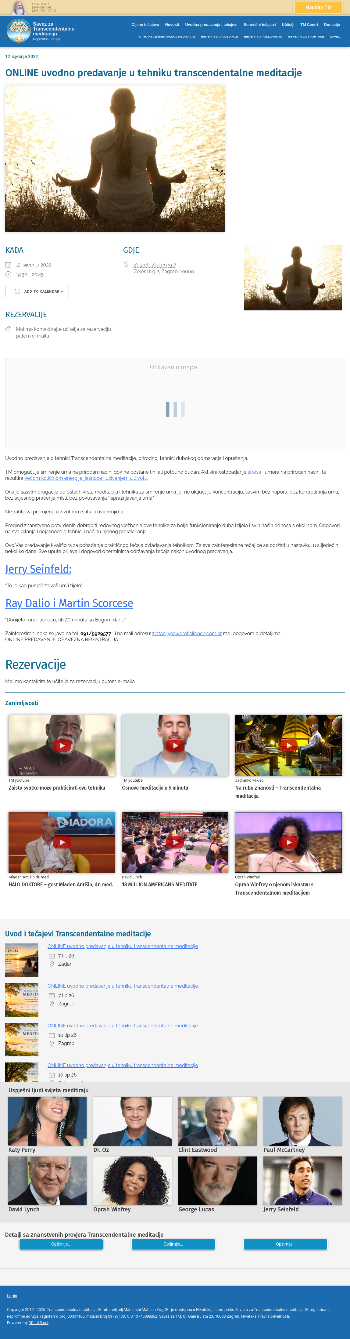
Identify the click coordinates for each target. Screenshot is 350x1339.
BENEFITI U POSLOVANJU (263, 36)
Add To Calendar (37, 291)
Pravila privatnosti (273, 1316)
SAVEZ (335, 36)
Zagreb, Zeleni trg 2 (155, 265)
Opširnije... (61, 1244)
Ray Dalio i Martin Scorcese (69, 603)
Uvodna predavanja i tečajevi (211, 25)
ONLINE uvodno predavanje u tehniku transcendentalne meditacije (123, 946)
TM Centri (309, 25)
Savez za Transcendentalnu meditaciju (54, 29)
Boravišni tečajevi (260, 25)
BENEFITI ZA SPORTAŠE (306, 36)
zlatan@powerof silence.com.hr (187, 633)
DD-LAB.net (38, 1322)
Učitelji (288, 25)
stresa (254, 472)
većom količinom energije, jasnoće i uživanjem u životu (86, 478)
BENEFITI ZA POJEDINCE (219, 36)
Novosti (172, 25)
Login (12, 1296)
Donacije (332, 25)
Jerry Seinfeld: (38, 569)
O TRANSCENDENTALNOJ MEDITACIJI (167, 36)
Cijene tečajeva (145, 25)
